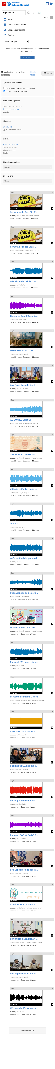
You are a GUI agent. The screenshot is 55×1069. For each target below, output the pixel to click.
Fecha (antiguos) (10, 147)
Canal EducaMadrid (17, 25)
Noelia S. (21, 527)
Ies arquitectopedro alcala (28, 423)
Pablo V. (21, 285)
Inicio (10, 19)
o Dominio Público (12, 130)
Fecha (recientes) (10, 144)
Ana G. (21, 562)
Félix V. (21, 1012)
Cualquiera (7, 127)
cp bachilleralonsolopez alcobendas (31, 700)
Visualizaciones (9, 150)
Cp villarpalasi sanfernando (28, 216)
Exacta (6, 112)
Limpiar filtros (33, 73)
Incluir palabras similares (15, 91)
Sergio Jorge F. (24, 492)
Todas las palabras (11, 109)
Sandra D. (22, 839)
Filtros (47, 73)
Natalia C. (22, 804)
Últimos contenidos (16, 30)
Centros (11, 35)
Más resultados (27, 1030)
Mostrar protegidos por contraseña (19, 88)
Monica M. (22, 319)
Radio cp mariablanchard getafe (30, 908)
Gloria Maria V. (24, 596)
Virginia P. (22, 735)
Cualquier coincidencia (12, 106)
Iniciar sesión (27, 57)
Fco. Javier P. (23, 354)
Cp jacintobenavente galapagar (30, 458)
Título (5, 153)
